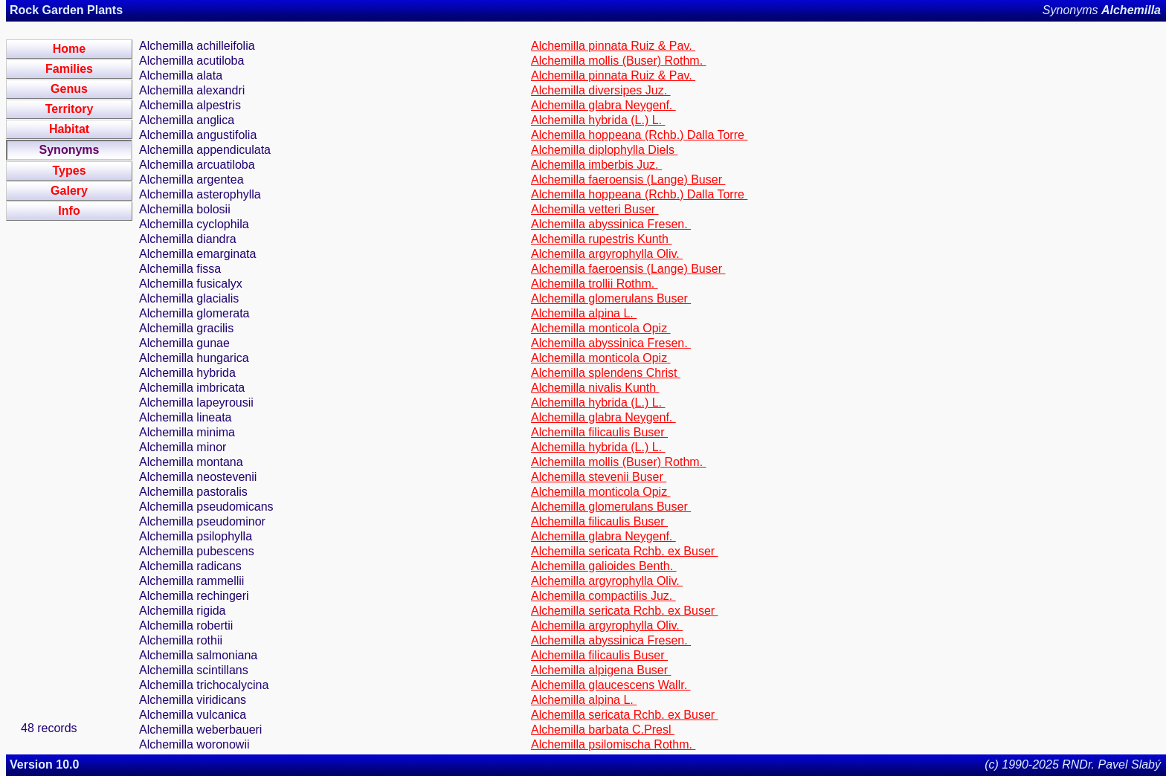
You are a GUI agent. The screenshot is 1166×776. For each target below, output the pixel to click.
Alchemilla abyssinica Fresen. (611, 224)
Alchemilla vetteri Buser (595, 209)
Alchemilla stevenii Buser (598, 477)
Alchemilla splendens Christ (605, 372)
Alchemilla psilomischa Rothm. (613, 744)
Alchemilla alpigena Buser (601, 670)
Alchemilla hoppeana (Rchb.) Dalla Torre (639, 135)
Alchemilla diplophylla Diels (604, 149)
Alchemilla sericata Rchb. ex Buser (624, 551)
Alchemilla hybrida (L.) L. (598, 120)
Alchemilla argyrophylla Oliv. (607, 254)
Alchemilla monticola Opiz (601, 328)
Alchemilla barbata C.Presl (602, 729)
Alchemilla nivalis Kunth (595, 387)
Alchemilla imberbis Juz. (596, 164)
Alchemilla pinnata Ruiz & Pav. (613, 45)
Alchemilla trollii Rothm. (594, 283)
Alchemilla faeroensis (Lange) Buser (628, 179)
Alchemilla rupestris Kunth (601, 239)
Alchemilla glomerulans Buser (611, 298)
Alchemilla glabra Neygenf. (603, 105)
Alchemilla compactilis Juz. (603, 595)
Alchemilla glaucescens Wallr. (611, 685)
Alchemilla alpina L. (584, 313)
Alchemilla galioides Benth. (604, 566)
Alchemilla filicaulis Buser (599, 432)
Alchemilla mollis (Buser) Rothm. (618, 60)
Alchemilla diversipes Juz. (601, 90)
